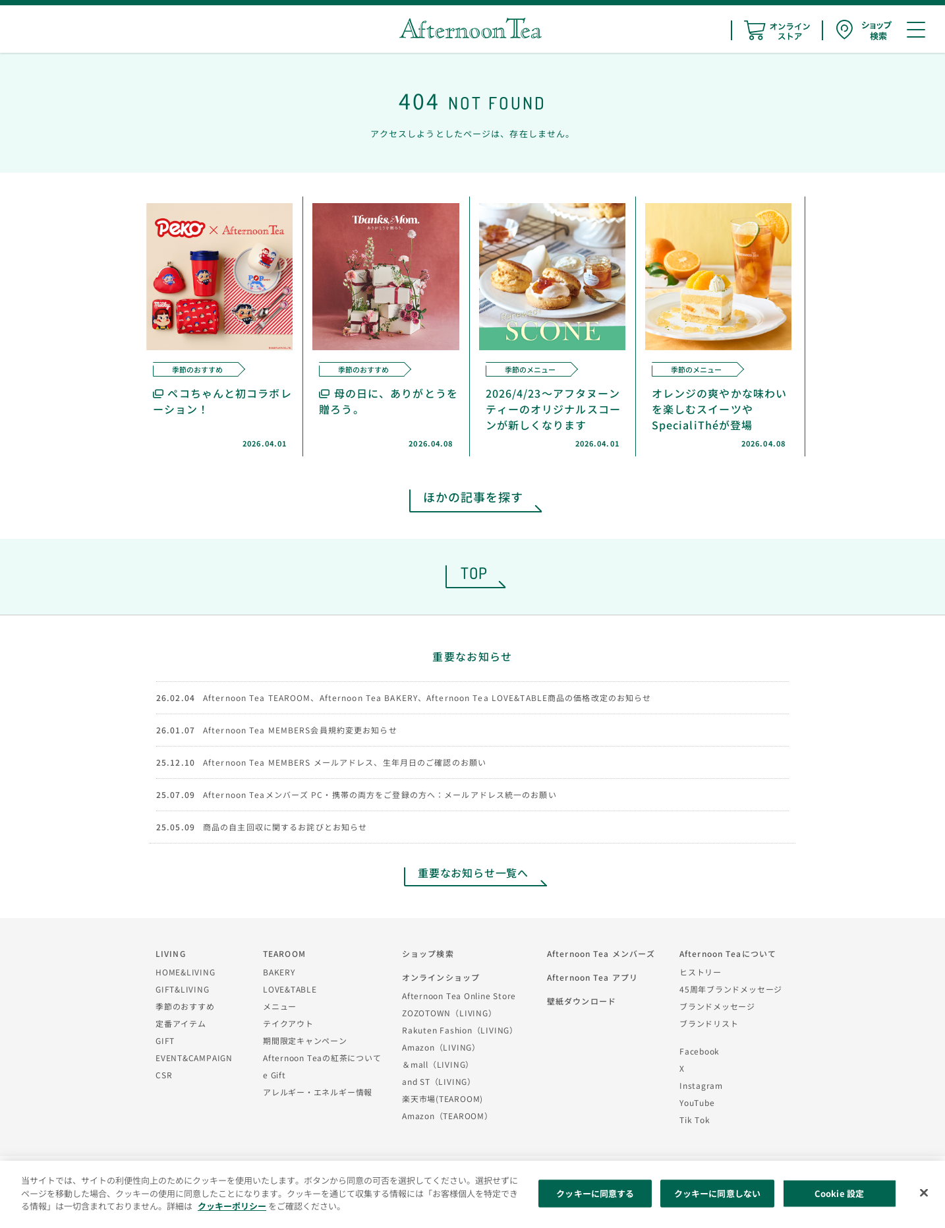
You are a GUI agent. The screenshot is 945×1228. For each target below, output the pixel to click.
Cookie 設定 (839, 1193)
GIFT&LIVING (183, 989)
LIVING (171, 953)
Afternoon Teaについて (727, 953)
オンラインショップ (441, 977)
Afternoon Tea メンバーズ (601, 953)
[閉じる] (923, 1193)
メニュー (280, 1006)
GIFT (165, 1040)
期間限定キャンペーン (305, 1040)
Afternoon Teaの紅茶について (322, 1057)
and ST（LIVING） (439, 1081)
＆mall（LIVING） (438, 1064)
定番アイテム (181, 1023)
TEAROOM (284, 953)
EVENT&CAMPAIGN (194, 1057)
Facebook (699, 1051)
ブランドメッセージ (717, 1006)
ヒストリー (700, 971)
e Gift (274, 1074)
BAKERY (279, 971)
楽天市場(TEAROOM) (442, 1098)
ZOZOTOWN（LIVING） (449, 1012)
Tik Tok (694, 1119)
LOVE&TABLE (290, 989)
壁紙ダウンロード (581, 1000)
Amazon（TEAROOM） (447, 1115)
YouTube (696, 1102)
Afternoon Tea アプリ (592, 977)
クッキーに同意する (595, 1193)
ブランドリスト (708, 1023)
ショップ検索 (428, 953)
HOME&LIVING (185, 971)
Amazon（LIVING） (441, 1047)
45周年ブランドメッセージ (730, 989)
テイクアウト (288, 1023)
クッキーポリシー (232, 1206)
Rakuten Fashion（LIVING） (460, 1029)
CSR (164, 1074)
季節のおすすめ (185, 1006)
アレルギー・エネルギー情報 (317, 1091)
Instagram (701, 1085)
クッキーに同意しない (717, 1193)
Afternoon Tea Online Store (459, 995)
